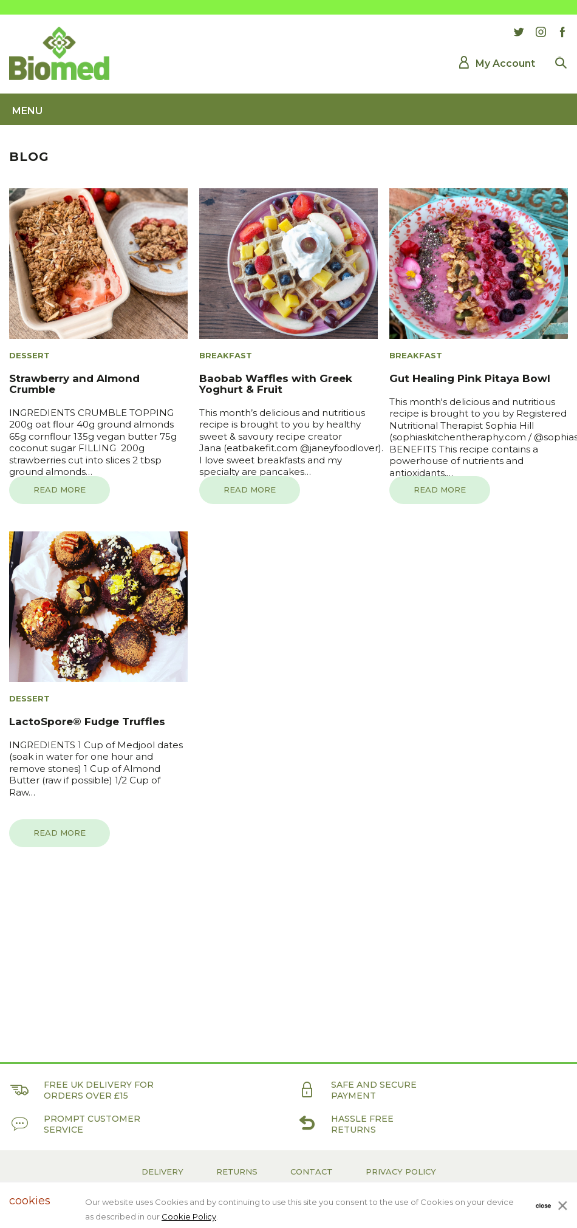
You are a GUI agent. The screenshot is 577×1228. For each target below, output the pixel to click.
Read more (59, 489)
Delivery (162, 1171)
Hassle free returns (345, 1124)
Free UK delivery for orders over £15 (81, 1090)
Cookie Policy (189, 1216)
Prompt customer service (74, 1124)
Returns (237, 1171)
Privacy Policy (401, 1171)
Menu (27, 111)
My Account (505, 63)
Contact (311, 1171)
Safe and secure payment (356, 1090)
